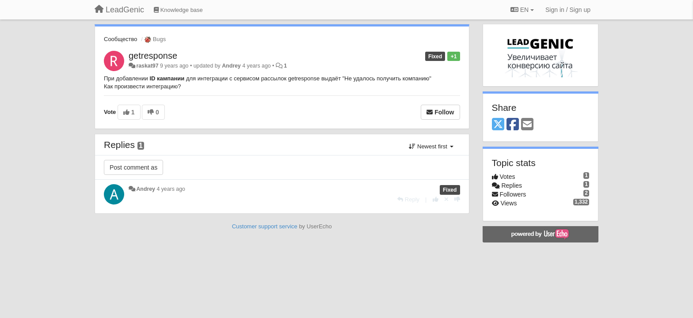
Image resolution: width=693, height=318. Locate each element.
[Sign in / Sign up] (568, 9)
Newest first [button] (431, 146)
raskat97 (147, 66)
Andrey (231, 66)
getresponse (153, 56)
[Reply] (408, 199)
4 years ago (170, 189)
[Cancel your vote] (446, 199)
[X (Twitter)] (498, 124)
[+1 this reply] (435, 199)
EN (522, 9)
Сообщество (120, 39)
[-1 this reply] (457, 199)
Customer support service (264, 226)
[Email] (527, 124)
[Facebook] (512, 124)
